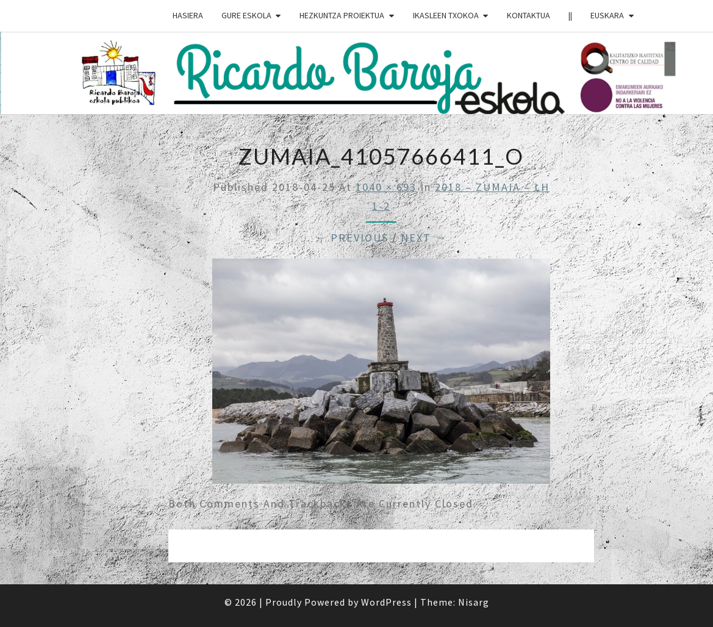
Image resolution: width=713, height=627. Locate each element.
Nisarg (473, 602)
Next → (424, 238)
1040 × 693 (386, 187)
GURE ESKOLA (246, 15)
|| (570, 15)
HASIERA (188, 15)
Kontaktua (528, 15)
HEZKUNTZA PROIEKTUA (341, 15)
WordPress (386, 602)
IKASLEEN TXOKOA (446, 15)
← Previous (352, 238)
